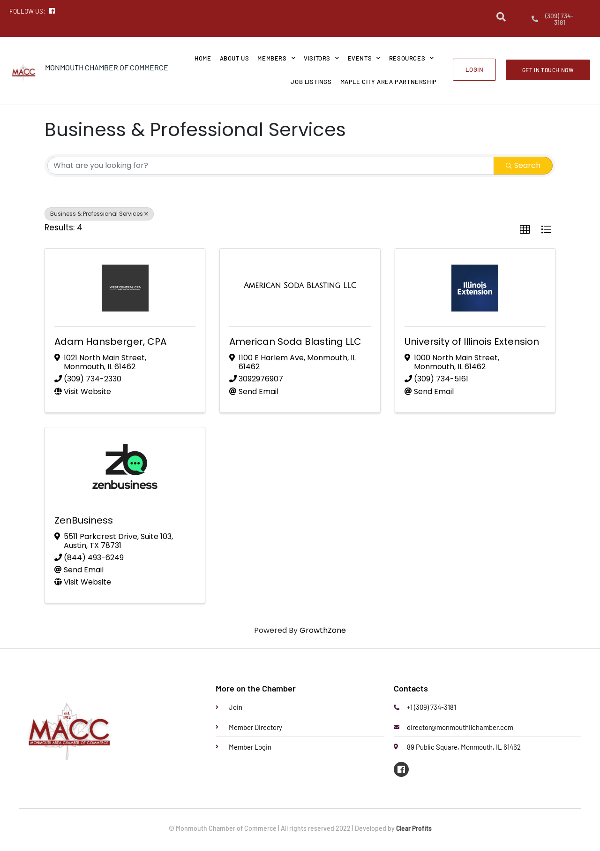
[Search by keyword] (270, 166)
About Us (234, 58)
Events (364, 58)
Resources (411, 58)
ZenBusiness (83, 520)
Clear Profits (414, 829)
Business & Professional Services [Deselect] (99, 214)
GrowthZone (323, 630)
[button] (525, 229)
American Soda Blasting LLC (295, 342)
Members (276, 58)
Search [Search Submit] (523, 165)
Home (203, 58)
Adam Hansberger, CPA (110, 342)
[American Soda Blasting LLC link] (300, 285)
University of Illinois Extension (472, 342)
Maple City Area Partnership (388, 81)
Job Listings (311, 81)
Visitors (321, 58)
